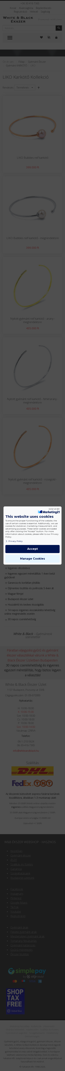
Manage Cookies (32, 558)
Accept (32, 548)
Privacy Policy (14, 541)
